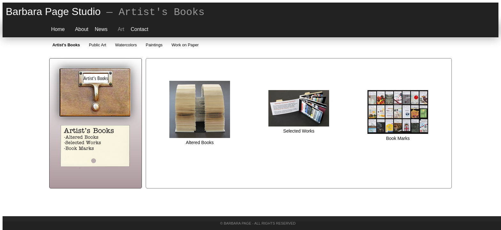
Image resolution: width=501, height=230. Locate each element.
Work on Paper (185, 42)
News (101, 26)
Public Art (97, 42)
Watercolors (126, 42)
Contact (139, 26)
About (82, 26)
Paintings (154, 42)
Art (121, 26)
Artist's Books (66, 42)
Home (58, 26)
